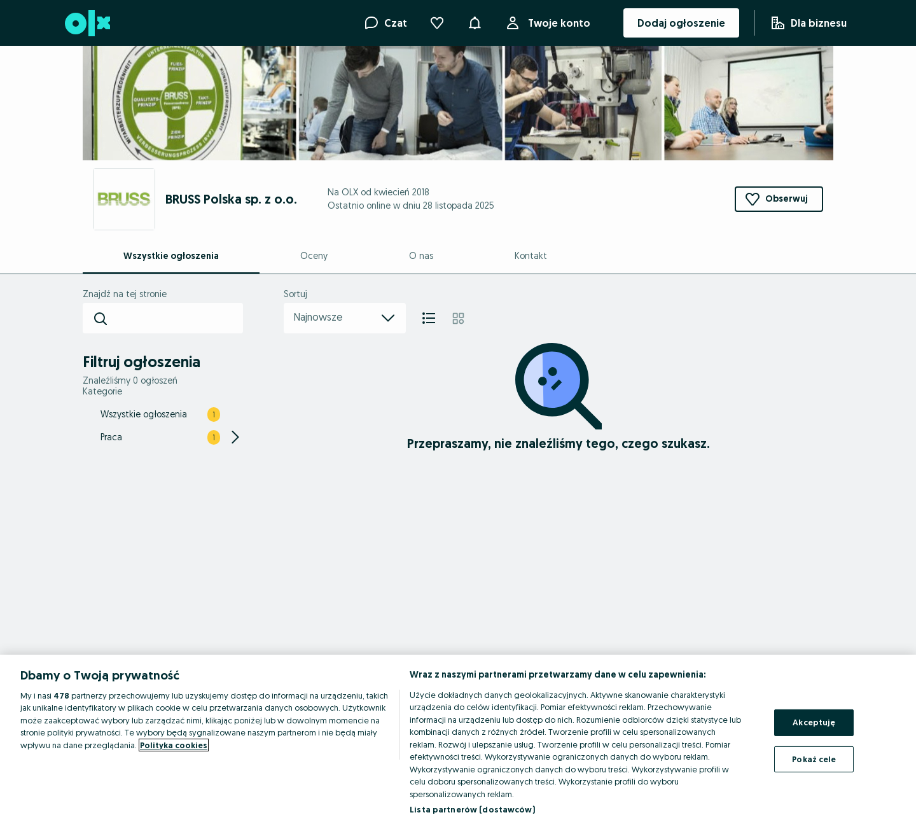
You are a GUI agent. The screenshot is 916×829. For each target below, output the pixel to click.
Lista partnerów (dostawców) (472, 809)
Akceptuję (814, 722)
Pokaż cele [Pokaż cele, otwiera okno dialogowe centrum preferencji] (814, 758)
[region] (458, 742)
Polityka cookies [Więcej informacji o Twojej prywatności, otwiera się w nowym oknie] (173, 745)
